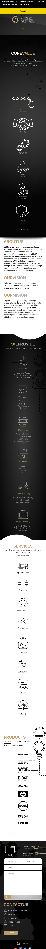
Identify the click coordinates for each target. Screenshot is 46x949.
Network (27, 741)
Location (11, 933)
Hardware (7, 741)
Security (6, 745)
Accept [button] (23, 11)
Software (17, 741)
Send (7, 897)
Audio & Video (18, 745)
